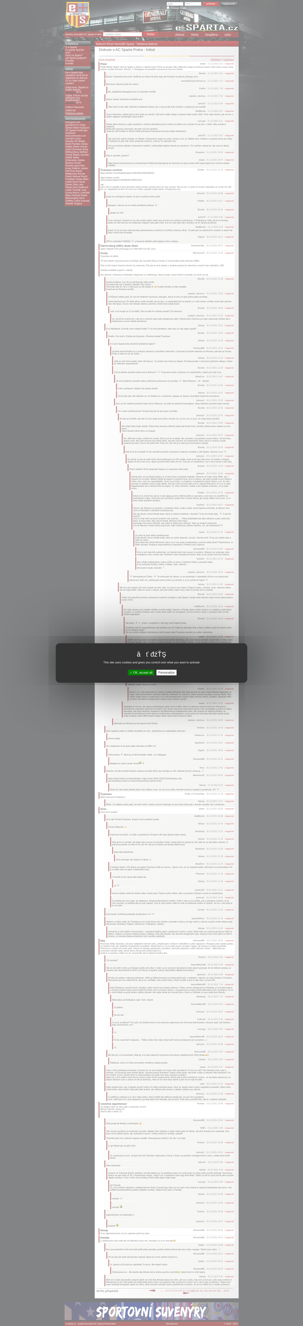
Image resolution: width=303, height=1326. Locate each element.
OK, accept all (141, 672)
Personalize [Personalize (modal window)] (166, 672)
